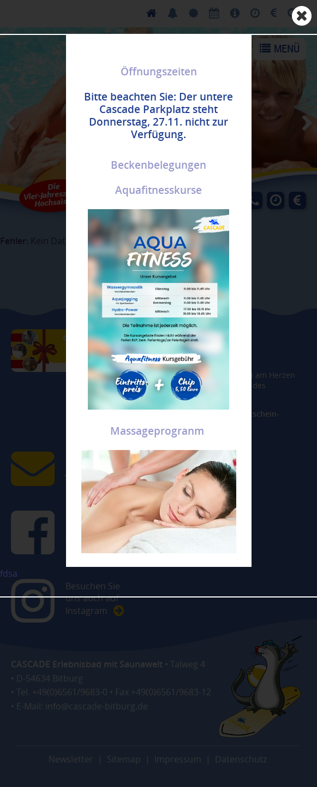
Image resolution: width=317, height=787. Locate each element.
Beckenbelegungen (158, 165)
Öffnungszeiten (159, 71)
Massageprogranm (157, 431)
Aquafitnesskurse (158, 190)
